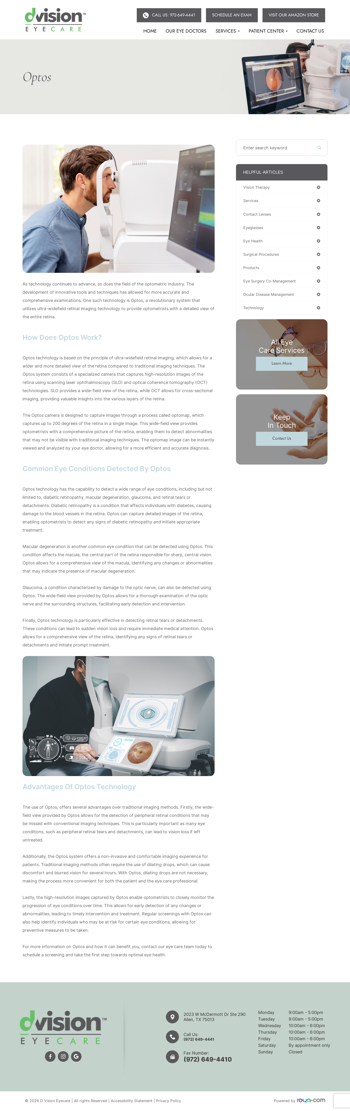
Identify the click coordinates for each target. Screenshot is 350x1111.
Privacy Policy (168, 1101)
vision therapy (258, 187)
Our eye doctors (186, 31)
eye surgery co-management (272, 284)
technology (255, 311)
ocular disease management (271, 298)
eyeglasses (254, 228)
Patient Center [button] (268, 31)
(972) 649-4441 (220, 1039)
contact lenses (258, 215)
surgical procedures (263, 256)
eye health (254, 242)
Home (150, 31)
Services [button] (228, 31)
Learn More (282, 368)
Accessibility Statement (131, 1101)
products (252, 270)
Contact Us (310, 31)
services (251, 201)
